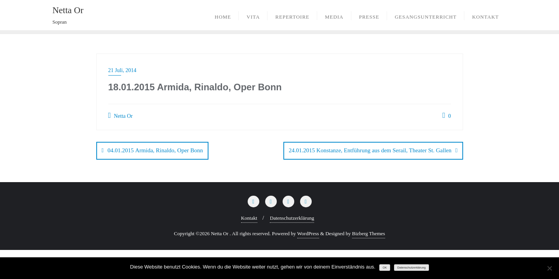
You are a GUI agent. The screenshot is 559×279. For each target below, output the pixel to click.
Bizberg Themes (368, 233)
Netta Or (120, 115)
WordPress (308, 233)
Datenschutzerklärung (292, 218)
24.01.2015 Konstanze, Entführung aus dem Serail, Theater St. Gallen (370, 150)
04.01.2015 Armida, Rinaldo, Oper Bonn (155, 150)
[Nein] (549, 268)
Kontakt (249, 218)
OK (385, 267)
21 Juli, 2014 (122, 70)
